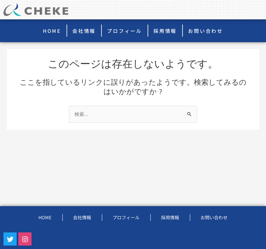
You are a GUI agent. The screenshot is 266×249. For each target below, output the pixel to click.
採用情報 (165, 30)
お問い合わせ (205, 30)
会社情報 (84, 30)
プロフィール (124, 30)
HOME (52, 30)
